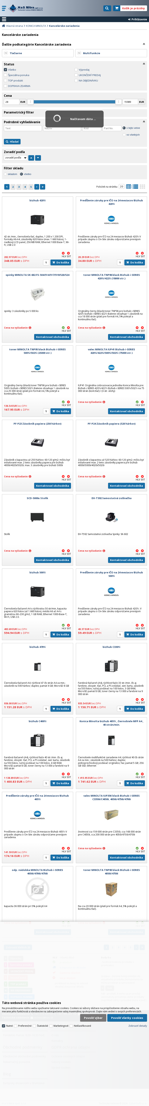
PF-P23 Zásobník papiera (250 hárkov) (37, 423)
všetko (27, 174)
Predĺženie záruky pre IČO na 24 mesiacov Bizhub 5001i (111, 574)
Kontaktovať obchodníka (52, 337)
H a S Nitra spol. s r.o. (26, 8)
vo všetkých (133, 134)
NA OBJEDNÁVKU (88, 80)
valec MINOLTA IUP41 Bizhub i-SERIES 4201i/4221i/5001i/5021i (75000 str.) (111, 351)
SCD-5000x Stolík (37, 498)
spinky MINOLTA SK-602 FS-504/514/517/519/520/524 (37, 275)
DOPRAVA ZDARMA (19, 86)
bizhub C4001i (37, 721)
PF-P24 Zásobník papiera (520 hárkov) (111, 423)
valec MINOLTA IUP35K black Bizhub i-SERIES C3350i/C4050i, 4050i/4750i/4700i (111, 797)
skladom (12, 174)
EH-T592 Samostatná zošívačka (112, 498)
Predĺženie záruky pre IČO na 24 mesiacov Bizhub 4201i (111, 202)
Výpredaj (84, 69)
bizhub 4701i (37, 647)
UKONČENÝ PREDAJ (90, 75)
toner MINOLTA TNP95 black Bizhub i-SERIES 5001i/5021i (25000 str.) (37, 351)
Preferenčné (25, 1025)
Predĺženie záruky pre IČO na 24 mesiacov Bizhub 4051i (37, 797)
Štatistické (42, 1025)
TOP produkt (15, 80)
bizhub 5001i (37, 572)
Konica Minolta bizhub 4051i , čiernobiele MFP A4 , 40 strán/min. (111, 722)
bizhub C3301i (111, 647)
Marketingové (61, 1025)
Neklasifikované (82, 1025)
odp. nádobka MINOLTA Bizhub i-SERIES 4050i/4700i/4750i (37, 871)
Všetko (12, 69)
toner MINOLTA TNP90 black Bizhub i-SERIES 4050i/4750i (111, 871)
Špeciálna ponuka (18, 75)
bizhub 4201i (37, 200)
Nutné (9, 1025)
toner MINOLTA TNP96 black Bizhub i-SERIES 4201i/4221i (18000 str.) (111, 276)
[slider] (30, 102)
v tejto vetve (133, 127)
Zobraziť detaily (137, 1025)
